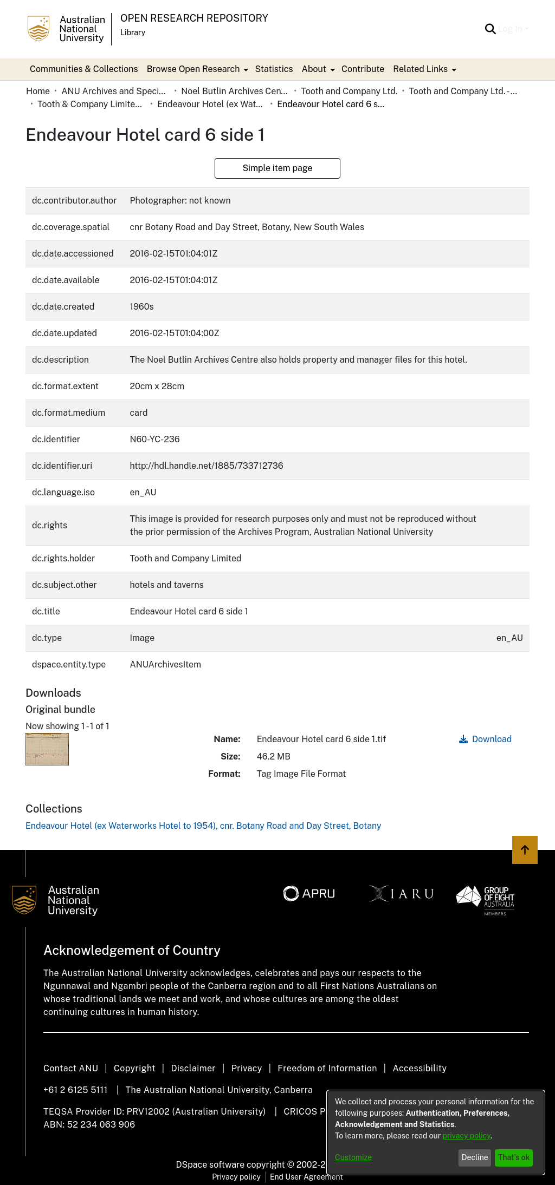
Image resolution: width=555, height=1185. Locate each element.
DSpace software (210, 1165)
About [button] (314, 69)
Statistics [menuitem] (274, 69)
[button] (491, 29)
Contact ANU (70, 1068)
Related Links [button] (420, 69)
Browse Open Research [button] (193, 69)
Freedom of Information (327, 1068)
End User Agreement (306, 1177)
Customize (353, 1157)
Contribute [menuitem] (362, 69)
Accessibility (419, 1068)
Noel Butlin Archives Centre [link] (235, 91)
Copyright (135, 1068)
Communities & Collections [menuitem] (84, 69)
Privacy (246, 1068)
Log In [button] (511, 29)
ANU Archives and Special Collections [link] (115, 91)
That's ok (514, 1157)
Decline (475, 1157)
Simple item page (277, 168)
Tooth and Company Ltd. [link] (349, 91)
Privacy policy (236, 1177)
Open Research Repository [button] (194, 18)
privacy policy (467, 1135)
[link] (203, 826)
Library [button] (132, 32)
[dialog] (435, 1132)
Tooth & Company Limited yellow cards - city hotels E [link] (91, 104)
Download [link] (485, 739)
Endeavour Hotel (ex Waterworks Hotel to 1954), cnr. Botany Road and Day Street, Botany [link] (211, 104)
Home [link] (38, 91)
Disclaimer (193, 1068)
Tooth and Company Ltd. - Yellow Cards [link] (463, 91)
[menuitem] (197, 69)
